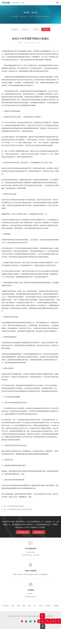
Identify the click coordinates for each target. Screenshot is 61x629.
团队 (24, 605)
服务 (13, 605)
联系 (40, 605)
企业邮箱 (47, 605)
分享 (58, 621)
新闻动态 (15, 29)
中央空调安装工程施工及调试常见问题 (19, 509)
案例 (18, 605)
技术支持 (46, 29)
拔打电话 (47, 621)
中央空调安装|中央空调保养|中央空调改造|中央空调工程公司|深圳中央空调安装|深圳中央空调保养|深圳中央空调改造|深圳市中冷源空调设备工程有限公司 (6, 2)
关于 (35, 605)
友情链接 (56, 605)
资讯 (29, 605)
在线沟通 (53, 621)
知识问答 (25, 29)
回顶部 (42, 626)
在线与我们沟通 (23, 532)
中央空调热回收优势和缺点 (15, 506)
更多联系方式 (39, 532)
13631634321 (30, 552)
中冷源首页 (5, 605)
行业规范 (35, 29)
